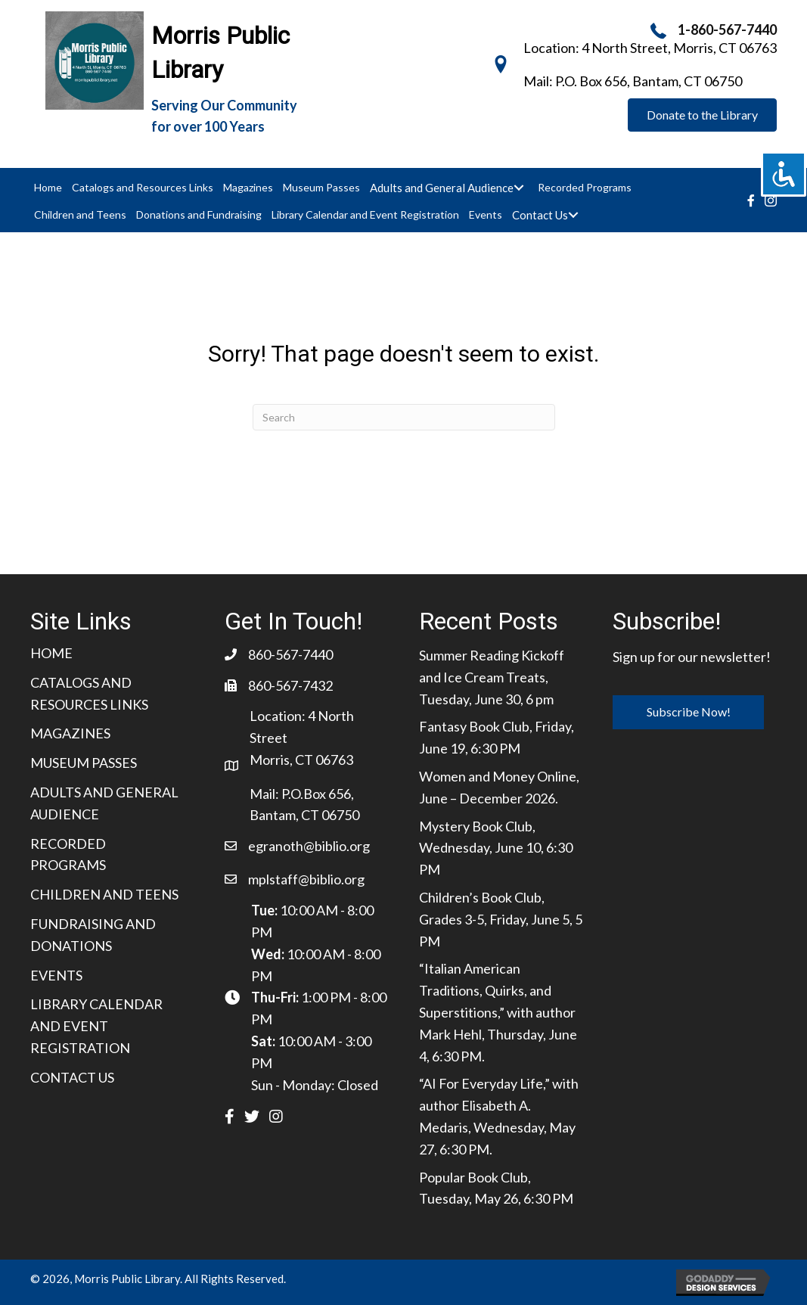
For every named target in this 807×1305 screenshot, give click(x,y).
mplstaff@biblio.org (306, 879)
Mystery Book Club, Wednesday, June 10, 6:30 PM (496, 848)
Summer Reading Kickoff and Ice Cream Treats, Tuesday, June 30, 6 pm (491, 677)
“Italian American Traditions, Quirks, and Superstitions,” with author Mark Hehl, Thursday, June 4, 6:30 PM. (498, 1012)
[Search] (404, 417)
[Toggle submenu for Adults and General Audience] (518, 188)
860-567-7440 (290, 654)
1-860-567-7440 (727, 29)
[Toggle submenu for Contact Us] (573, 215)
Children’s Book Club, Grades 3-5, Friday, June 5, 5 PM (500, 919)
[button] (702, 115)
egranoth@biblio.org (309, 845)
